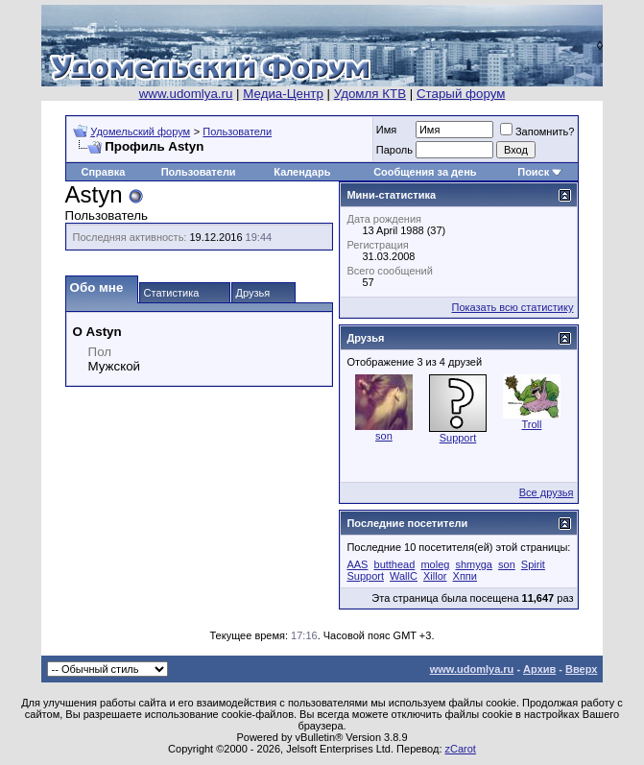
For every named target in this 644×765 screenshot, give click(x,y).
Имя (386, 129)
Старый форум (461, 93)
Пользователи (237, 131)
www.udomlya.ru (186, 93)
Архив (539, 669)
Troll (531, 424)
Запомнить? (537, 131)
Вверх (581, 669)
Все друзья (546, 492)
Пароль (394, 149)
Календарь (302, 172)
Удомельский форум (140, 131)
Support (458, 437)
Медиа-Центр (283, 93)
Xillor (434, 576)
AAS (357, 564)
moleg (434, 564)
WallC (403, 576)
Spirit (533, 564)
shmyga (473, 564)
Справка (103, 172)
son (384, 436)
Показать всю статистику (513, 307)
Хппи (465, 576)
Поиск (533, 172)
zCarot (460, 748)
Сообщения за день (424, 172)
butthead (395, 564)
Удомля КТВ (370, 93)
